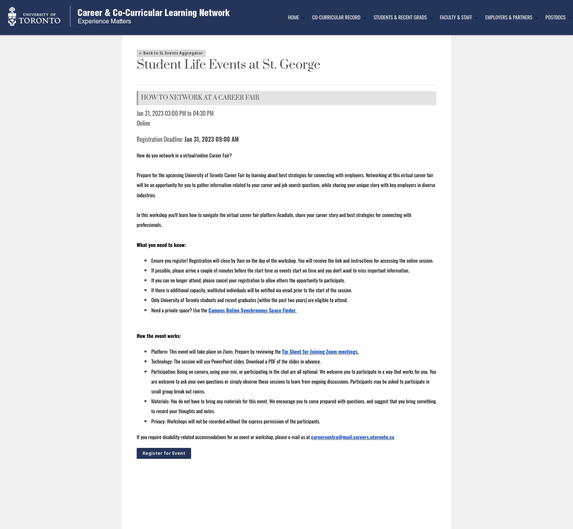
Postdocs (556, 17)
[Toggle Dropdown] (303, 18)
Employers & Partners (508, 17)
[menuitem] (294, 17)
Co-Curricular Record (336, 17)
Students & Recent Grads (400, 17)
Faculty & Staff (456, 17)
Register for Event (164, 453)
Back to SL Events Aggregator (170, 53)
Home (293, 17)
